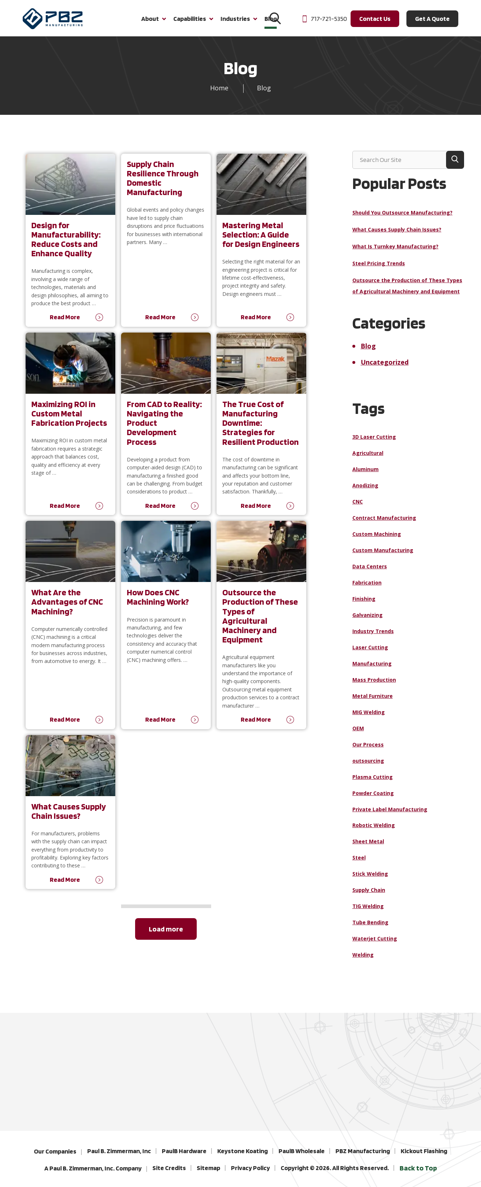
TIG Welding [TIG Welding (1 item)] (368, 911)
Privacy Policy (250, 1168)
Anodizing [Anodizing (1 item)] (365, 490)
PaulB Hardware (184, 1151)
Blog (368, 350)
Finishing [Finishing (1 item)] (363, 603)
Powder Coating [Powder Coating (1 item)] (373, 797)
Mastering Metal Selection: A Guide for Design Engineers (260, 239)
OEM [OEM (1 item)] (358, 733)
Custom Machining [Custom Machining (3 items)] (376, 538)
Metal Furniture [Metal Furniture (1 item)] (372, 700)
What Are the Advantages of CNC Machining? (67, 606)
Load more (166, 933)
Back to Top (418, 1168)
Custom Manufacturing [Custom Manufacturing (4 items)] (382, 554)
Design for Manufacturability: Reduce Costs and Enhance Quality (66, 244)
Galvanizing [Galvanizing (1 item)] (367, 619)
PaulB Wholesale (302, 1151)
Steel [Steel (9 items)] (359, 862)
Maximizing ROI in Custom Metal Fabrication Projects (69, 418)
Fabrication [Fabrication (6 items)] (367, 587)
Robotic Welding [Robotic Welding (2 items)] (373, 830)
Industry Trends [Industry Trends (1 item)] (373, 635)
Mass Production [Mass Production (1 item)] (374, 684)
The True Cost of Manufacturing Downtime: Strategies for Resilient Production (260, 427)
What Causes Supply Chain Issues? (68, 816)
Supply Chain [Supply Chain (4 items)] (368, 895)
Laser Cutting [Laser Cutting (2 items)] (370, 652)
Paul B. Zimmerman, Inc (119, 1151)
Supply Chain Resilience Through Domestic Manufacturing (163, 182)
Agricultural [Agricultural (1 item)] (367, 457)
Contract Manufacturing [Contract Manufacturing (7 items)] (384, 522)
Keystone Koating (242, 1151)
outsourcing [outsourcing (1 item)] (368, 765)
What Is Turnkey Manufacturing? (395, 251)
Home (219, 92)
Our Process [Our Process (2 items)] (368, 749)
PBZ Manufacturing (362, 1151)
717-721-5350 (324, 21)
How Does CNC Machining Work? (158, 602)
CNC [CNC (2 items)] (357, 506)
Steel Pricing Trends (378, 268)
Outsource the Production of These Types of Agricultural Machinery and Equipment (260, 621)
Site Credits (169, 1168)
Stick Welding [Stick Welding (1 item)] (370, 878)
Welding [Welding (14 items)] (363, 959)
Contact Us (375, 21)
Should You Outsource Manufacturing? (402, 217)
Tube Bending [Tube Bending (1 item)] (370, 927)
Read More (65, 322)
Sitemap (208, 1168)
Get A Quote (432, 21)
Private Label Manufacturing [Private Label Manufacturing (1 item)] (389, 814)
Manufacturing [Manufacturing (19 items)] (372, 668)
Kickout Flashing (424, 1151)
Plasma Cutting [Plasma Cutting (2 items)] (372, 781)
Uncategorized (385, 366)
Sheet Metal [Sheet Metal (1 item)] (368, 846)
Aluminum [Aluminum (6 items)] (365, 473)
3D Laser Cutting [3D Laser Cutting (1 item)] (374, 441)
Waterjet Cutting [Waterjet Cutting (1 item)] (374, 943)
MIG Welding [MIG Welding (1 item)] (368, 716)
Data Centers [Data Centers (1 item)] (369, 571)
